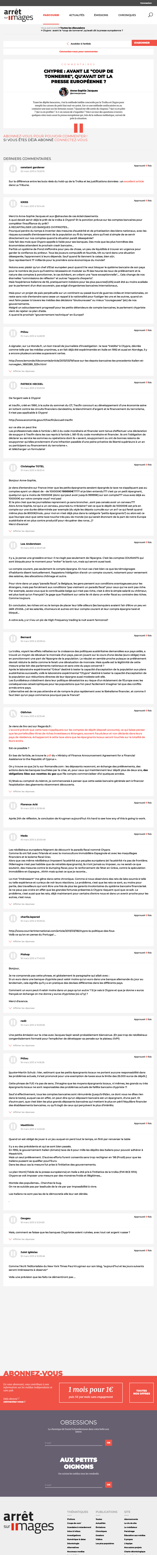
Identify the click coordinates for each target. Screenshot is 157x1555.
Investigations (74, 1535)
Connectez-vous (71, 140)
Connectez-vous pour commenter (78, 51)
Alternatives (73, 1547)
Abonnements (131, 1519)
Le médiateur (130, 1527)
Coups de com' (74, 1523)
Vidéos (99, 1539)
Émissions (101, 15)
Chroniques (127, 15)
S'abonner (142, 42)
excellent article (134, 181)
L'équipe (128, 1543)
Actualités (76, 15)
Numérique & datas (76, 1539)
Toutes (99, 1519)
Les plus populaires (105, 1543)
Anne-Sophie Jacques (84, 90)
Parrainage (129, 1531)
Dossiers (100, 1535)
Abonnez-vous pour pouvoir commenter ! (45, 136)
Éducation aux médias (134, 1535)
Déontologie (73, 1543)
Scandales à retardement (79, 1527)
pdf (49, 755)
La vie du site (130, 1523)
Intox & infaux (73, 1531)
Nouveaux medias (75, 1551)
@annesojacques (78, 93)
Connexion (146, 3)
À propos (128, 1539)
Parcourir (51, 15)
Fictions (71, 1519)
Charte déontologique (134, 1551)
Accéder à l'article (78, 43)
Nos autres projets (133, 1547)
